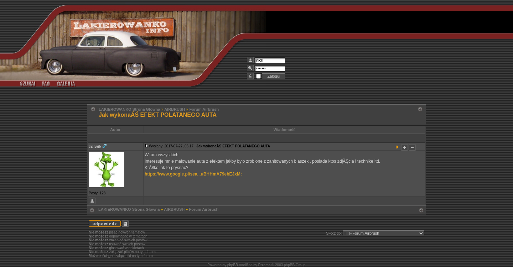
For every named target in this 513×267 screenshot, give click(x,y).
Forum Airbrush (204, 109)
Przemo (264, 265)
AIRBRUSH (174, 109)
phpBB (232, 265)
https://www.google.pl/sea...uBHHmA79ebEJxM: (193, 174)
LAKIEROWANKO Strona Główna (129, 109)
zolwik (95, 146)
